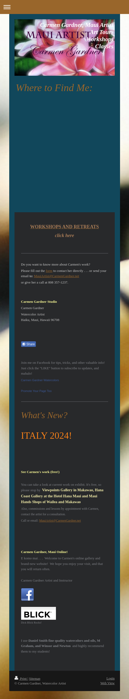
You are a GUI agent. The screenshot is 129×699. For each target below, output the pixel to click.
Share (28, 344)
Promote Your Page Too (36, 391)
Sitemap (34, 679)
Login (110, 678)
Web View (108, 683)
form (49, 271)
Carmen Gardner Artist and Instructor (47, 580)
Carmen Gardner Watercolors (40, 380)
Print (21, 679)
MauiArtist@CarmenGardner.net (56, 276)
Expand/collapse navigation (64, 7)
